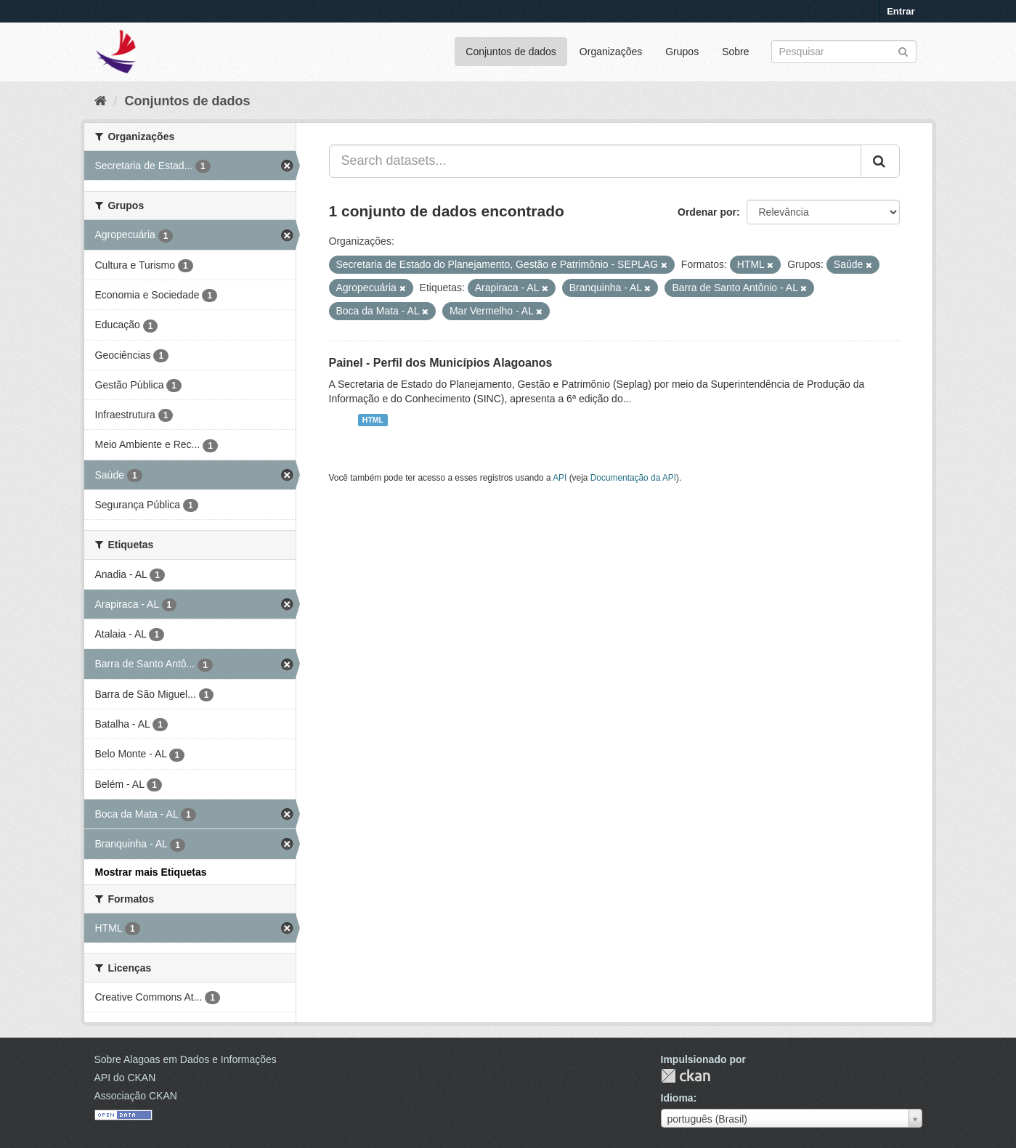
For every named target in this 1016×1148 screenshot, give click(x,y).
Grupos (682, 51)
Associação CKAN (135, 1096)
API (559, 478)
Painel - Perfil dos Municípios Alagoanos (441, 363)
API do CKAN (125, 1077)
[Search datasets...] (595, 161)
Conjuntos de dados (511, 51)
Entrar (900, 11)
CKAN (685, 1075)
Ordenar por (707, 212)
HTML (372, 419)
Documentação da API (633, 478)
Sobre (735, 51)
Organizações (611, 51)
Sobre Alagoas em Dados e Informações (185, 1059)
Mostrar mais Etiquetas (151, 872)
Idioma (677, 1098)
